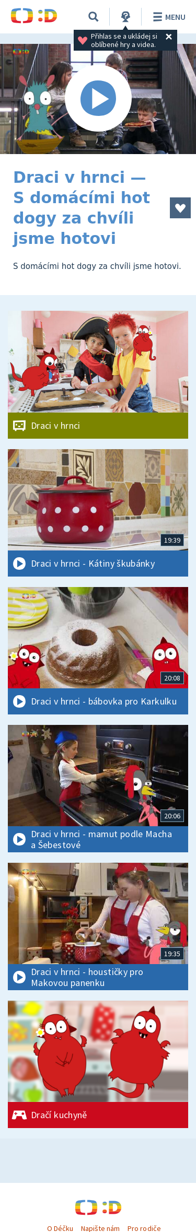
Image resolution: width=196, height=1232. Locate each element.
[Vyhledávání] (93, 16)
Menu (167, 17)
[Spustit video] (98, 99)
